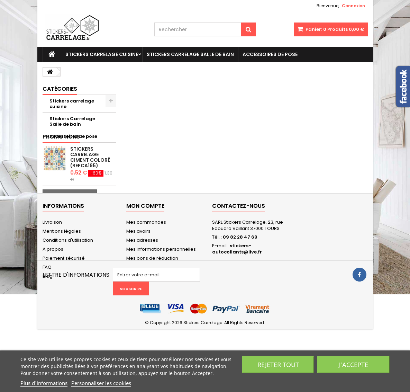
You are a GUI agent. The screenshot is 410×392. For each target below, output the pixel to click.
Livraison (52, 260)
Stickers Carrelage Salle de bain (190, 54)
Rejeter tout (278, 364)
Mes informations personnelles (161, 287)
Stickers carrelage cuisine (101, 54)
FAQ (47, 305)
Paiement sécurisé (64, 296)
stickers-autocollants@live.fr (237, 286)
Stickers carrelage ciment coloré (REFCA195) (90, 175)
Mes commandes (146, 260)
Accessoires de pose (270, 54)
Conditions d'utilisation (68, 278)
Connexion (353, 6)
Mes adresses (142, 278)
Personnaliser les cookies (101, 383)
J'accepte (353, 364)
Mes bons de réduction (152, 296)
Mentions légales (62, 269)
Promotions (61, 154)
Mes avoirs (138, 269)
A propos (53, 287)
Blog (48, 314)
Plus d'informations (43, 383)
